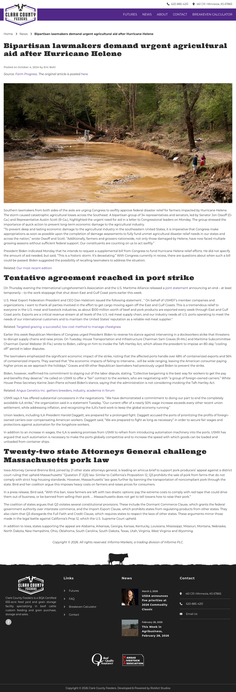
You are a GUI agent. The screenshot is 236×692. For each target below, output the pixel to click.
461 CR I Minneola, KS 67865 (214, 4)
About (162, 14)
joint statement (177, 288)
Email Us (191, 614)
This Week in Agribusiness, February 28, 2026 (155, 631)
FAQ (71, 599)
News (147, 14)
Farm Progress (26, 74)
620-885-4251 (179, 4)
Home (8, 34)
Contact (180, 14)
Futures (130, 14)
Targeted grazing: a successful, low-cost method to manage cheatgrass (68, 327)
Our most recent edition (34, 268)
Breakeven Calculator (212, 14)
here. (84, 74)
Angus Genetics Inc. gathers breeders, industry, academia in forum (65, 390)
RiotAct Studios (160, 688)
